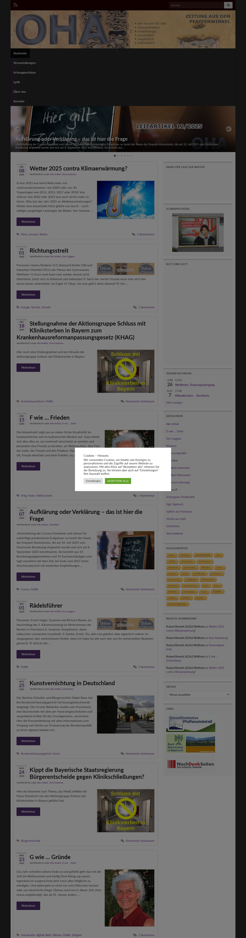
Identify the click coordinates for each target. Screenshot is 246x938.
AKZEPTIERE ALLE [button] (118, 480)
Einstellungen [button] (93, 480)
